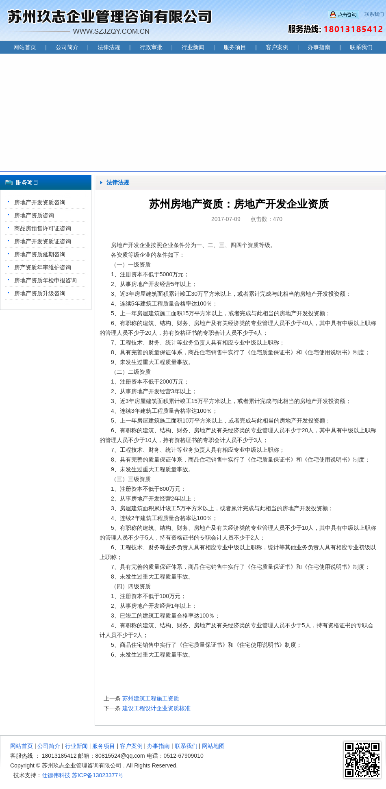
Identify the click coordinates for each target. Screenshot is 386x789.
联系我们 (374, 14)
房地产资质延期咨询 (39, 254)
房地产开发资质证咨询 (42, 241)
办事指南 (319, 47)
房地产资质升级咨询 (39, 293)
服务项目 (234, 47)
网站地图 (213, 746)
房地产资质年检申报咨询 (45, 280)
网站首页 (24, 47)
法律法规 (109, 47)
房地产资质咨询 (34, 215)
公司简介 (67, 47)
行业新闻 (193, 47)
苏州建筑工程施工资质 (150, 698)
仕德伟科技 (56, 775)
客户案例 (277, 47)
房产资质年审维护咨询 (42, 267)
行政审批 (151, 47)
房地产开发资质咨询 (39, 202)
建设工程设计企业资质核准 (156, 708)
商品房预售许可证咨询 (42, 228)
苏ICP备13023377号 (98, 775)
